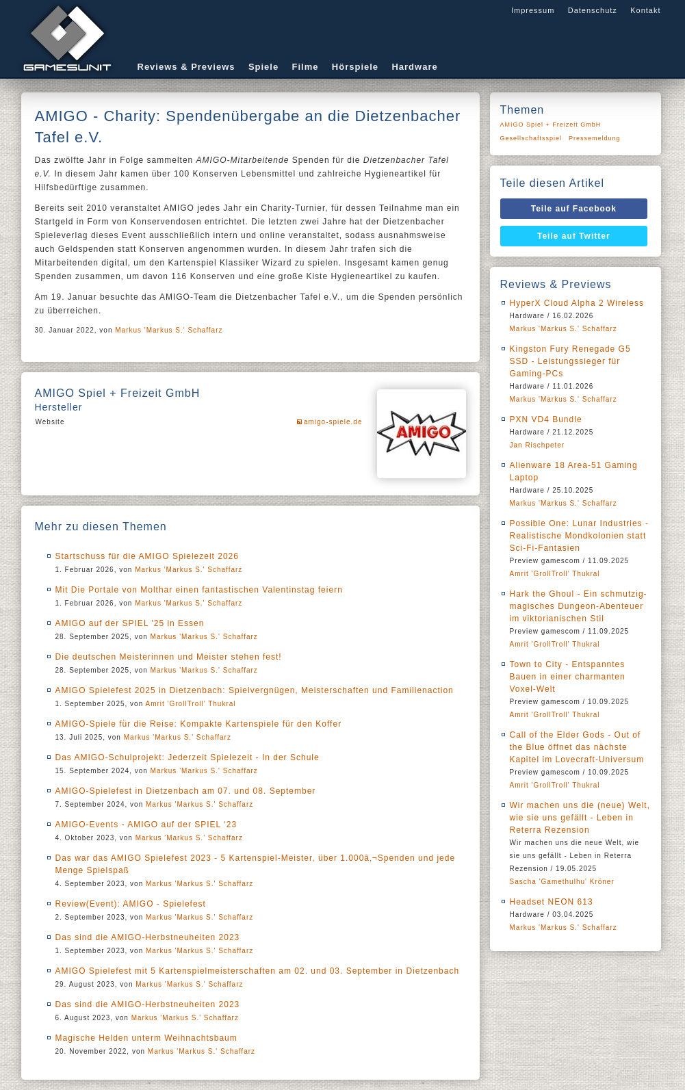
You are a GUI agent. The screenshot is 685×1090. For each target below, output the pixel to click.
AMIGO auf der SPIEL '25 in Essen (130, 623)
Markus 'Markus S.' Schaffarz (168, 330)
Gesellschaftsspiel (531, 138)
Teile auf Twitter (573, 236)
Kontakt (645, 10)
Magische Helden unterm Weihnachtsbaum (146, 1038)
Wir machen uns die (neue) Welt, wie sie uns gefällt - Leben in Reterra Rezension (580, 818)
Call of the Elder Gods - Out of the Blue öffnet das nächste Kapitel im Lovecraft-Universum (577, 747)
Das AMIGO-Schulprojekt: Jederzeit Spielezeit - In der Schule (187, 757)
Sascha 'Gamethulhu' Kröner (562, 881)
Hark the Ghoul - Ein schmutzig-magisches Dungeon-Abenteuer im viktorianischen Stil (578, 606)
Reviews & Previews (186, 67)
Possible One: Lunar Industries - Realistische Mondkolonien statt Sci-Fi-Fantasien (579, 536)
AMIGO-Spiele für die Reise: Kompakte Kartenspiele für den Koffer (198, 724)
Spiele (263, 67)
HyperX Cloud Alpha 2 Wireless (577, 303)
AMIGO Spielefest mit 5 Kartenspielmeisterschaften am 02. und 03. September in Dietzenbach (257, 971)
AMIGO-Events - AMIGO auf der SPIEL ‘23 (146, 824)
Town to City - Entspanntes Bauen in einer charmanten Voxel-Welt (567, 677)
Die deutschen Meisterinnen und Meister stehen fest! (168, 657)
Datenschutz (592, 10)
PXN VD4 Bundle (546, 419)
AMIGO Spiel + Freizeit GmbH (551, 124)
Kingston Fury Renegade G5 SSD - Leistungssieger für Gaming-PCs (570, 361)
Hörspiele (355, 67)
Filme (305, 67)
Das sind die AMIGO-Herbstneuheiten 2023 (147, 937)
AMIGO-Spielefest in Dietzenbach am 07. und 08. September (185, 791)
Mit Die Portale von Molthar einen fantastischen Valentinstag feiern (199, 590)
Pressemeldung (595, 138)
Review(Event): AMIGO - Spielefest (130, 904)
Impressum (532, 10)
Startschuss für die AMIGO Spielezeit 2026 (147, 556)
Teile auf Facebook (574, 208)
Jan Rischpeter (537, 445)
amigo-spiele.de (333, 422)
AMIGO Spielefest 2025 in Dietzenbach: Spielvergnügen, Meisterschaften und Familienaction (254, 690)
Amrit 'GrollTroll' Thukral (190, 704)
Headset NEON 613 (551, 902)
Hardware (414, 67)
